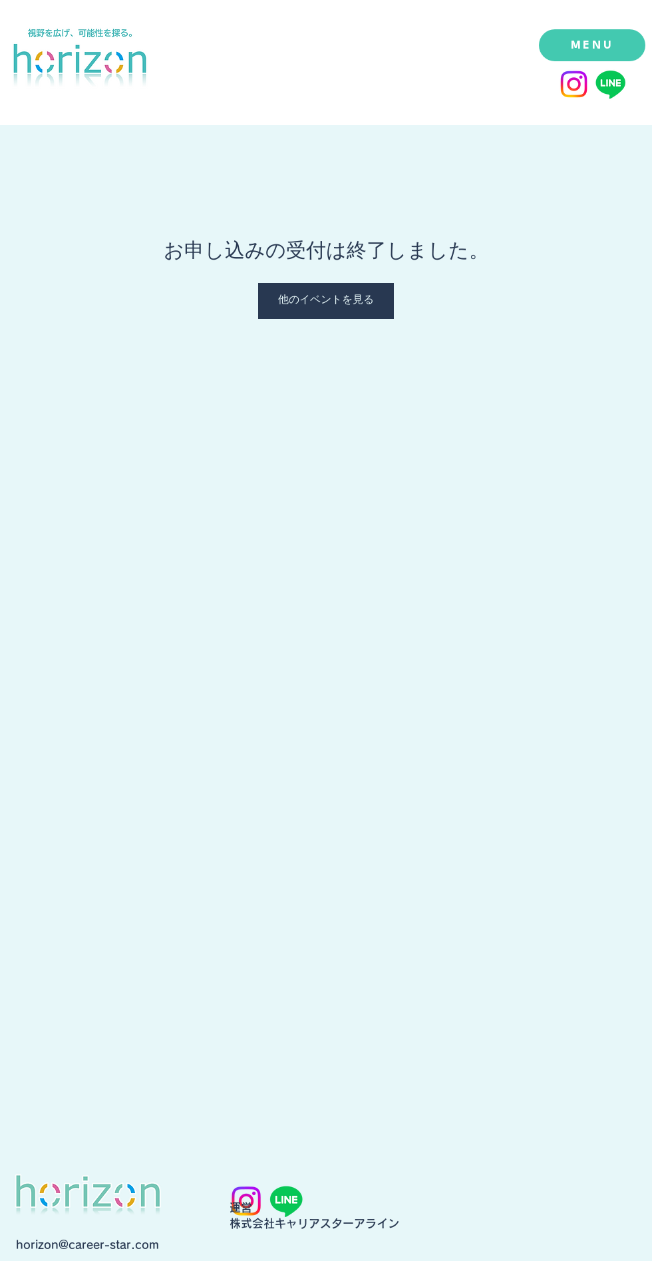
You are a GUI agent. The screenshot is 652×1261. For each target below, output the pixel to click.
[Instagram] (573, 84)
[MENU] (592, 45)
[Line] (610, 84)
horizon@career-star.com (87, 1244)
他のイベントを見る (326, 301)
